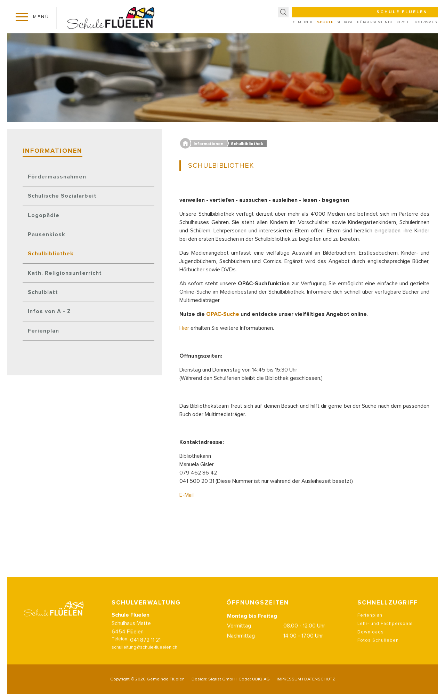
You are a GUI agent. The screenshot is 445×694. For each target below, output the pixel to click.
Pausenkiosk (46, 234)
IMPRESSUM (289, 679)
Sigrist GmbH (221, 679)
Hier (185, 328)
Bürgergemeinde (375, 22)
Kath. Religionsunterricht (65, 273)
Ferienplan (43, 331)
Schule (325, 22)
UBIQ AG (261, 679)
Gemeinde (303, 22)
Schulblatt (43, 292)
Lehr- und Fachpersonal (385, 632)
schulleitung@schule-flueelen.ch (144, 656)
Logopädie (43, 215)
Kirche (404, 22)
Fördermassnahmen (57, 177)
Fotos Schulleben (378, 649)
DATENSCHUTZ (319, 679)
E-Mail (186, 495)
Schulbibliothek (51, 253)
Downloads (370, 640)
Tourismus (425, 22)
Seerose (345, 22)
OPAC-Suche (222, 314)
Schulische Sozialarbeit (62, 196)
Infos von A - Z (49, 311)
